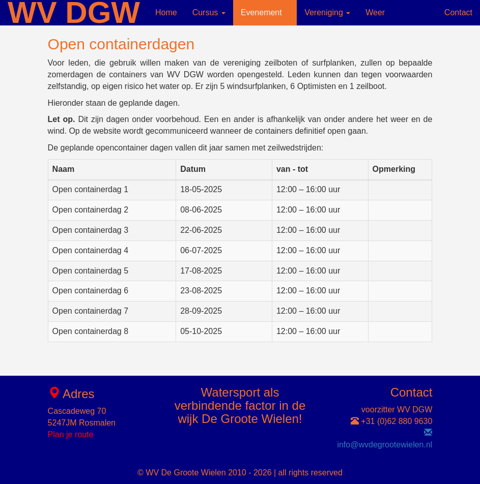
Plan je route (71, 434)
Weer (375, 12)
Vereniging (327, 12)
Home (166, 12)
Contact (458, 12)
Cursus (208, 12)
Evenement (265, 12)
